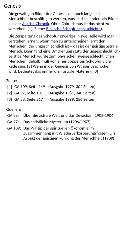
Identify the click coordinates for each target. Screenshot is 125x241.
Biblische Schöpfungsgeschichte (73, 28)
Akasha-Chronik (35, 23)
